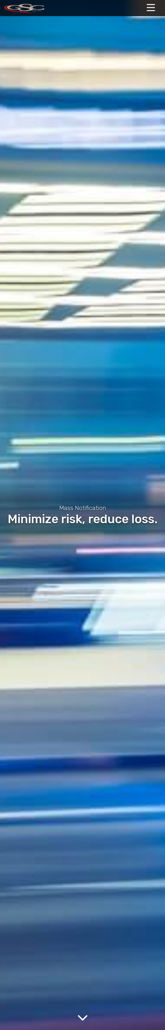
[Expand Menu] (151, 7)
